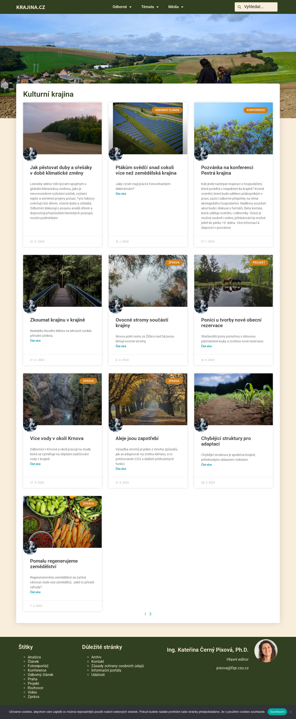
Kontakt (97, 661)
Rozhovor (35, 688)
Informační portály (106, 670)
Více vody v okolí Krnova (56, 438)
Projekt (33, 683)
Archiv (96, 657)
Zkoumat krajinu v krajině (57, 320)
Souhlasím (277, 711)
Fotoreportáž (38, 666)
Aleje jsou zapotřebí (137, 438)
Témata (150, 7)
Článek (33, 661)
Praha (32, 679)
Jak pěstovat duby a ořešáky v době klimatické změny (61, 170)
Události (98, 675)
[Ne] (290, 712)
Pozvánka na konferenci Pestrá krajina (227, 170)
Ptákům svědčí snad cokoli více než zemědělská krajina (146, 170)
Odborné (122, 7)
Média (175, 7)
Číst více (121, 193)
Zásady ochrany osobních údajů (117, 666)
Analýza (34, 657)
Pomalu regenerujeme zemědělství (54, 563)
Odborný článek (40, 675)
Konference (37, 670)
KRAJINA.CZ (30, 7)
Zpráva (33, 696)
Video (32, 692)
